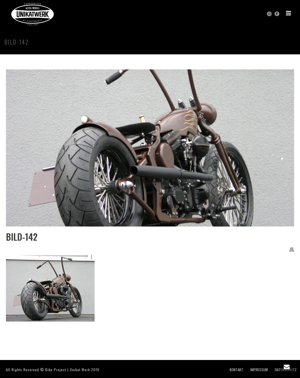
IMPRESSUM (259, 369)
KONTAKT (236, 369)
